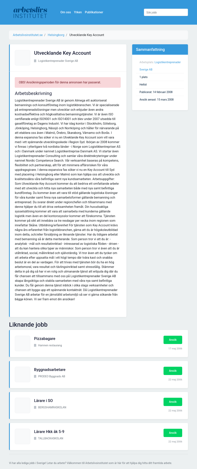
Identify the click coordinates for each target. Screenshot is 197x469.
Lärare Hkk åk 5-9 (49, 431)
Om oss (66, 12)
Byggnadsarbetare (49, 369)
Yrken (78, 12)
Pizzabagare (44, 338)
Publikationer (94, 12)
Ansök (173, 339)
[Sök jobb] (166, 12)
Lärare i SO (43, 400)
